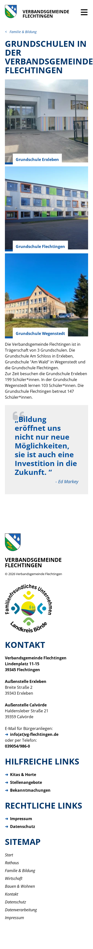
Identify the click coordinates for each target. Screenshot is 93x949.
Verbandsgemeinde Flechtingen (39, 574)
